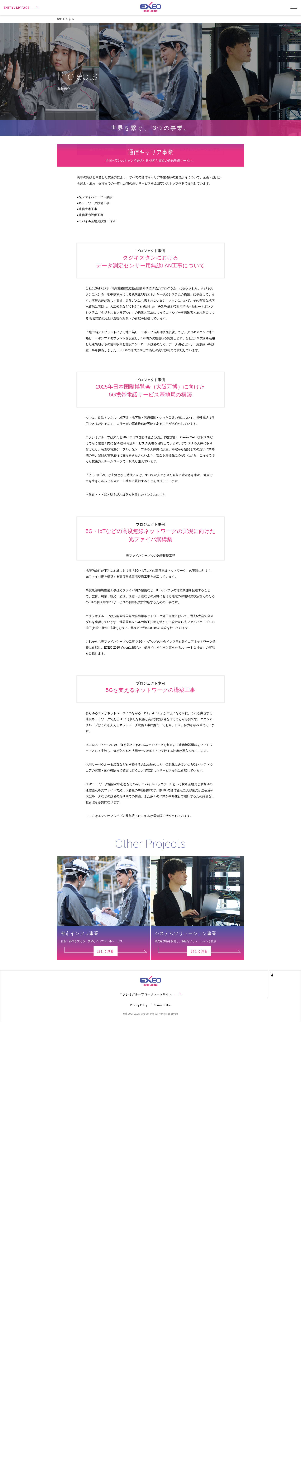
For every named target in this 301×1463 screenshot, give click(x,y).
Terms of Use (162, 1447)
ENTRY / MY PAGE (21, 8)
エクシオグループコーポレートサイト (150, 1436)
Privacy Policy (138, 1447)
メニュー (293, 8)
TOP (59, 19)
